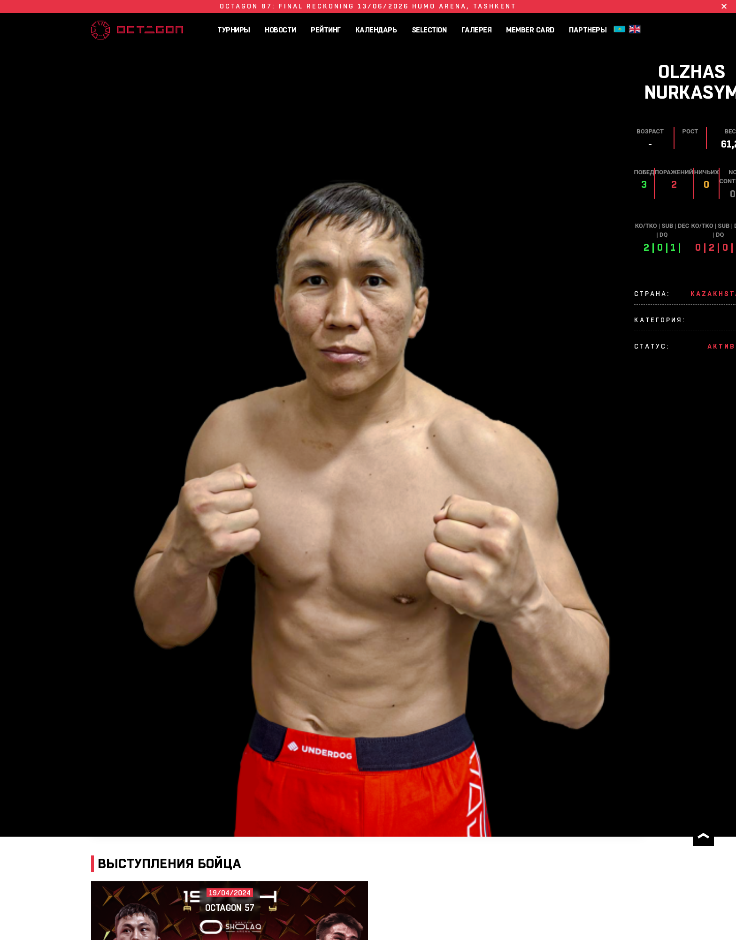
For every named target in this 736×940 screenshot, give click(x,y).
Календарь (376, 29)
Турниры (233, 29)
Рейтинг (326, 29)
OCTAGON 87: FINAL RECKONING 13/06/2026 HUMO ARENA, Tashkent (368, 6)
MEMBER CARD (530, 29)
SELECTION (429, 29)
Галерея (476, 29)
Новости (280, 29)
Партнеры (587, 29)
